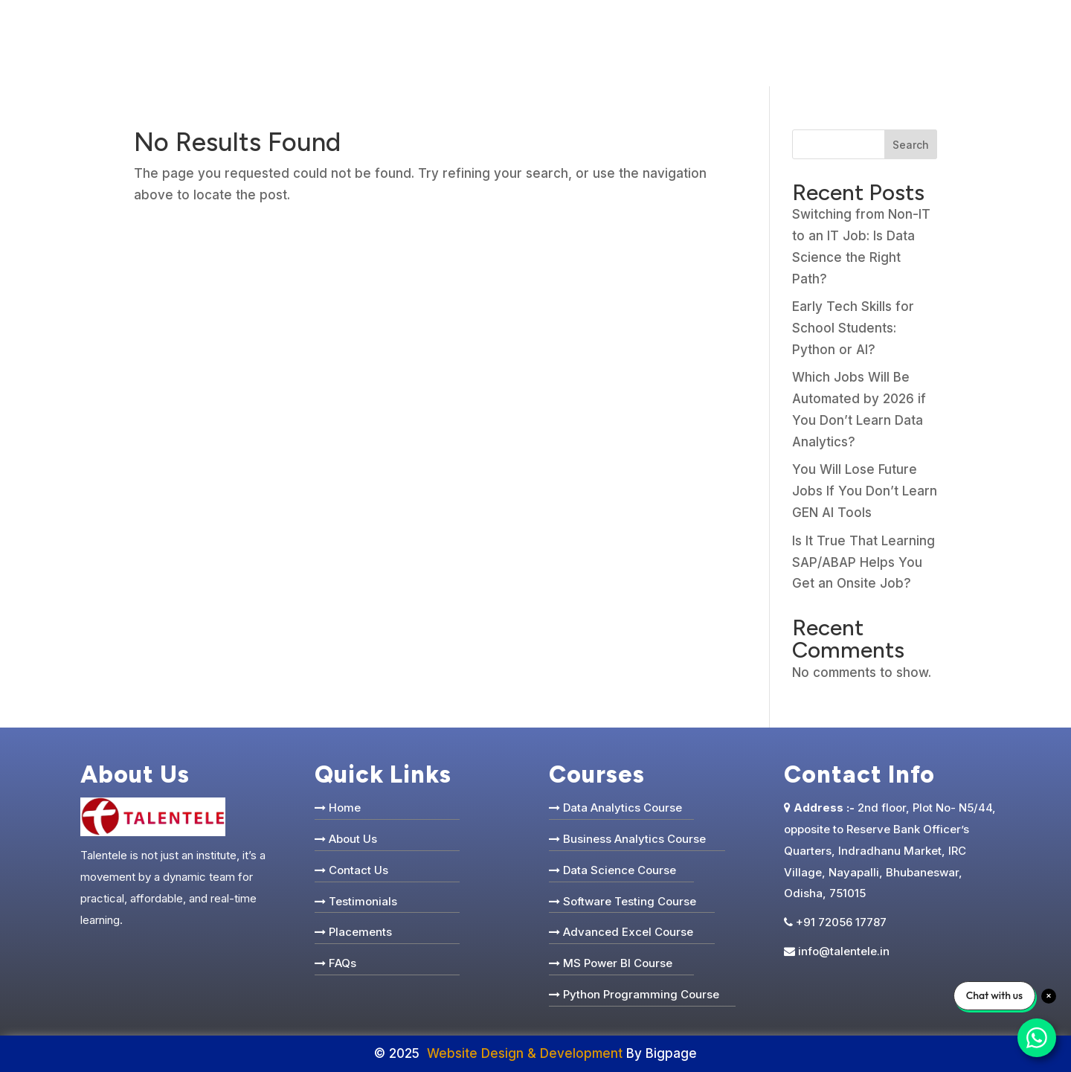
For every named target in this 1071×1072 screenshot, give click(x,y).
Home (345, 807)
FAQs (342, 963)
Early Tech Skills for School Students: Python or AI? (853, 328)
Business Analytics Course (634, 839)
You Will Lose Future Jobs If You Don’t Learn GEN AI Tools (864, 491)
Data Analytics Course (622, 807)
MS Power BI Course (617, 963)
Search (910, 144)
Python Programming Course (641, 994)
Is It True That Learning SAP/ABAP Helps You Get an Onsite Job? (863, 562)
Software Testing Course (629, 901)
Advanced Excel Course (628, 932)
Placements (360, 932)
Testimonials (363, 901)
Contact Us (358, 870)
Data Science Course (619, 870)
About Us (353, 839)
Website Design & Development (525, 1053)
